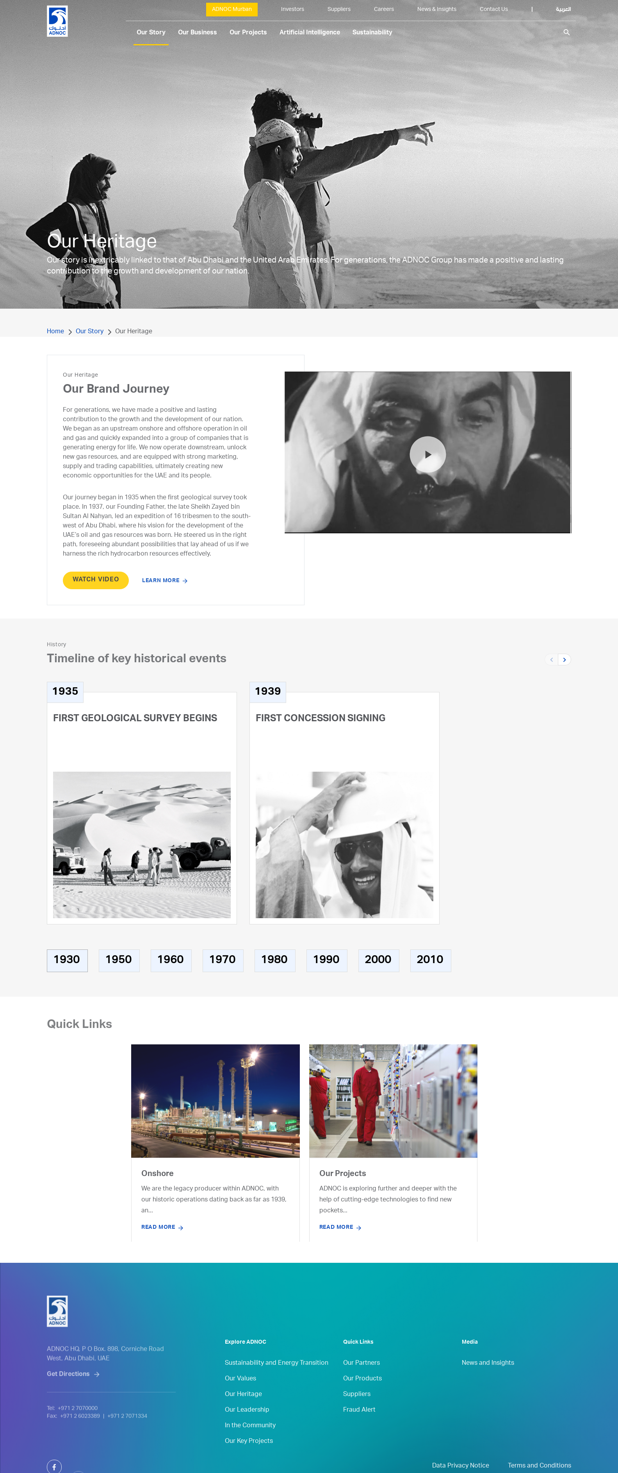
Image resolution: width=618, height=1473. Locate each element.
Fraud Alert (359, 1429)
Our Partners (361, 1382)
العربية (563, 10)
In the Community (250, 1444)
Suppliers (339, 10)
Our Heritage (243, 1413)
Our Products (362, 1397)
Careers (384, 10)
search (567, 32)
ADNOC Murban (232, 10)
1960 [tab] (170, 960)
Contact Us (494, 10)
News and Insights (488, 1382)
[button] (564, 659)
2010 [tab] (430, 960)
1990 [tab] (326, 960)
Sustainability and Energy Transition (276, 1382)
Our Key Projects (249, 1460)
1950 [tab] (118, 960)
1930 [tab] (66, 960)
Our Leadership (247, 1429)
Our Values (240, 1397)
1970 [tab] (222, 960)
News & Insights (436, 10)
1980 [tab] (274, 960)
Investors (292, 10)
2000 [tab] (378, 960)
